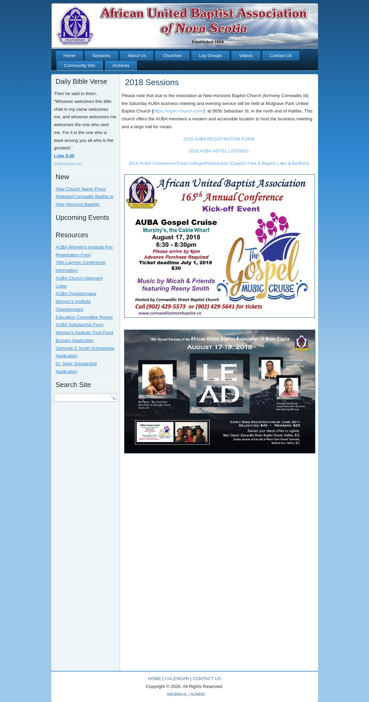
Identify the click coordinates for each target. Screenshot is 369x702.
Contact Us (281, 55)
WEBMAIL (177, 694)
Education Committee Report (84, 317)
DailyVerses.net (68, 163)
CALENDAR (177, 678)
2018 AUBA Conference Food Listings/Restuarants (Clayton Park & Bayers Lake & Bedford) (219, 163)
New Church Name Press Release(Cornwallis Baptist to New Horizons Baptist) (85, 196)
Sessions (101, 55)
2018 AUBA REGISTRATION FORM (219, 139)
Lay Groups (210, 55)
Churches (172, 55)
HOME (154, 678)
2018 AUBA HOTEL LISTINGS (219, 151)
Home (70, 55)
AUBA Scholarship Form (80, 324)
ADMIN (197, 694)
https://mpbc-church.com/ (178, 111)
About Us (137, 55)
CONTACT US (207, 678)
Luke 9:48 (64, 155)
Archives (121, 65)
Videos (246, 55)
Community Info (79, 65)
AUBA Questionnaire (76, 293)
